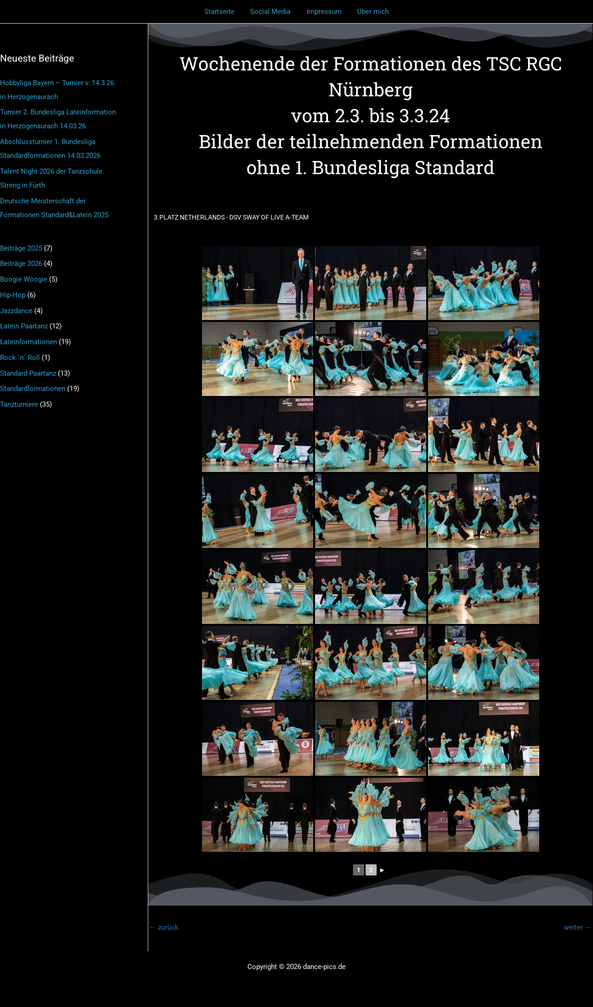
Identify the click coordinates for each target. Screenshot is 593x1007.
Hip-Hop (12, 295)
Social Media (272, 11)
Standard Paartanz (28, 373)
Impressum (323, 11)
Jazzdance (16, 311)
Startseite (223, 11)
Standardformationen (32, 388)
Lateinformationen (28, 342)
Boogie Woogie (23, 279)
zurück (163, 927)
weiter (578, 927)
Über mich (370, 11)
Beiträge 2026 (21, 263)
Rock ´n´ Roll (20, 357)
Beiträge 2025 (21, 248)
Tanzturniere (19, 404)
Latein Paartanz (24, 326)
